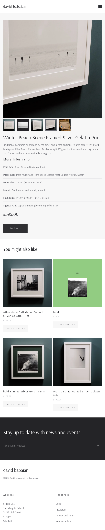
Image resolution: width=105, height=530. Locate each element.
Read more (15, 228)
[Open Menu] (100, 6)
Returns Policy (63, 521)
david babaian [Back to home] (14, 6)
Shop (58, 503)
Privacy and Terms (65, 515)
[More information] (27, 295)
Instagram (61, 509)
